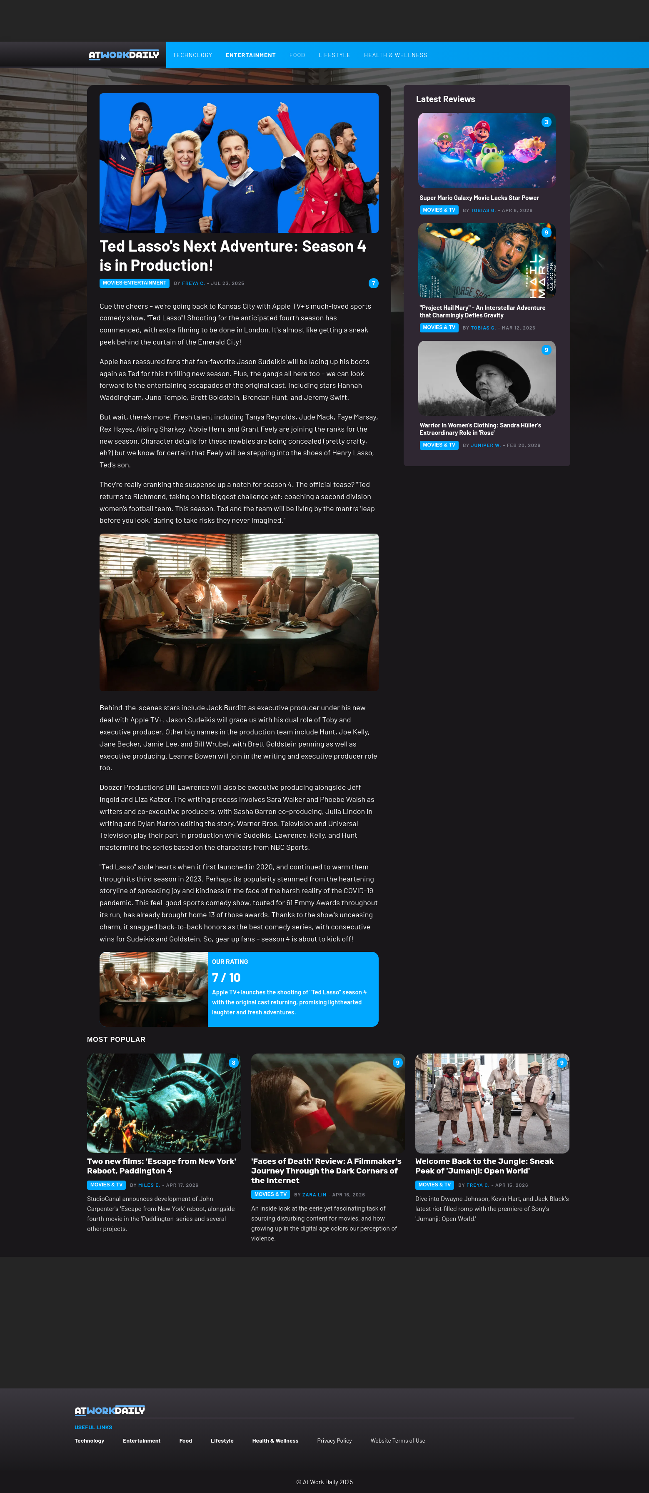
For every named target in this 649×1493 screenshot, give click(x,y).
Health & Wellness (395, 54)
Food (297, 54)
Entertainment (251, 54)
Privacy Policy (334, 1440)
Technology (192, 54)
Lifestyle (335, 54)
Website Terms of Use (398, 1440)
